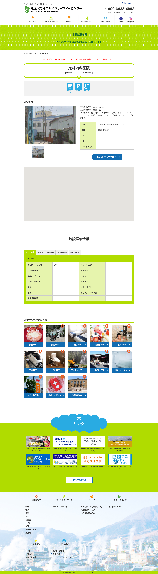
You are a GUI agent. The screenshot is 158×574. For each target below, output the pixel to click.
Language (127, 3)
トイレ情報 (29, 252)
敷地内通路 (74, 252)
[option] (50, 125)
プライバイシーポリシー (63, 557)
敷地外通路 (62, 252)
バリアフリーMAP (51, 22)
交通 (27, 526)
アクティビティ (31, 530)
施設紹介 (33, 53)
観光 (27, 510)
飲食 (27, 507)
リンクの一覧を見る (78, 479)
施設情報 (50, 252)
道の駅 (28, 533)
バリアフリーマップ (61, 507)
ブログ (28, 551)
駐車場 (40, 252)
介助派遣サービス (88, 510)
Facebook (120, 20)
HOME (26, 53)
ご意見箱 (56, 554)
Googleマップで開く (106, 157)
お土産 (28, 520)
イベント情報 (30, 557)
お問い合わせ (105, 22)
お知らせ (29, 554)
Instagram (130, 20)
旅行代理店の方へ (88, 513)
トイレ (28, 523)
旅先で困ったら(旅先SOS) (91, 507)
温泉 (27, 516)
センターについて (87, 22)
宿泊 (27, 513)
